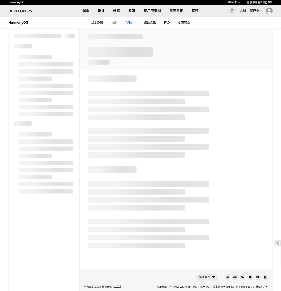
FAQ (167, 22)
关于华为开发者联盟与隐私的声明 (219, 286)
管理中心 (256, 10)
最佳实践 (150, 22)
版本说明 (97, 22)
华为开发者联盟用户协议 (183, 286)
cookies (245, 286)
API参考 (131, 22)
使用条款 (162, 286)
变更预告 (184, 22)
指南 (114, 22)
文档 (243, 10)
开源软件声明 (260, 286)
